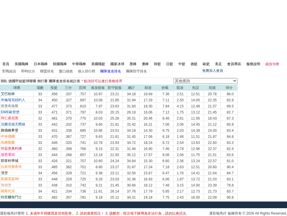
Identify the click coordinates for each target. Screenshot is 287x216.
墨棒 (133, 64)
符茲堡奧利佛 (11, 149)
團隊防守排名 (136, 71)
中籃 (181, 64)
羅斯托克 (8, 191)
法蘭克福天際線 (13, 124)
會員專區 (234, 64)
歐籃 (206, 64)
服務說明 (253, 64)
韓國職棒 (60, 64)
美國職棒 (21, 64)
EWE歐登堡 (10, 112)
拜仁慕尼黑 (9, 118)
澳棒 (145, 64)
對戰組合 (9, 71)
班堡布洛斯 (9, 106)
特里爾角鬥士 (11, 197)
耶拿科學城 (9, 161)
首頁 (5, 64)
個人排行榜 (86, 71)
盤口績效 (66, 71)
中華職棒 (79, 64)
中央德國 (8, 136)
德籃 (194, 64)
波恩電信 (8, 155)
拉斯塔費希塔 (11, 167)
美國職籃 (98, 64)
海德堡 (6, 185)
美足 (218, 64)
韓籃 (157, 64)
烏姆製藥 (8, 142)
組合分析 (272, 64)
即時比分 (28, 71)
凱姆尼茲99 (10, 179)
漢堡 (4, 173)
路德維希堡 (9, 130)
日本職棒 (41, 64)
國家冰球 (117, 64)
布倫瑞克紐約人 (13, 100)
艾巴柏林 (8, 94)
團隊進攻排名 (110, 71)
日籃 (169, 64)
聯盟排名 (47, 71)
